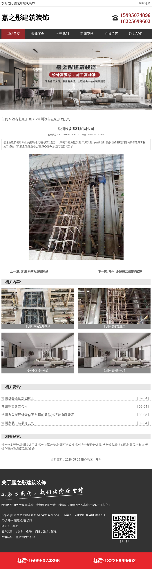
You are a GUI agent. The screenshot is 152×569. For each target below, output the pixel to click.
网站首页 (13, 34)
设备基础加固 (22, 119)
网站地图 (145, 3)
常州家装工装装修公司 (75, 423)
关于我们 (62, 34)
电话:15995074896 (38, 560)
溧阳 (29, 520)
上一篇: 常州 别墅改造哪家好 (29, 271)
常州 (11, 520)
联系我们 (135, 34)
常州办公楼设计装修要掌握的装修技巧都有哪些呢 (75, 415)
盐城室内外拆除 (25, 537)
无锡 (4, 520)
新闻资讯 (86, 34)
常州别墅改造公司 (75, 406)
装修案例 (37, 34)
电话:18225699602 (114, 560)
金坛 (23, 520)
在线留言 (111, 34)
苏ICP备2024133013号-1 (90, 515)
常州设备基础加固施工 (75, 398)
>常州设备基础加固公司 (52, 119)
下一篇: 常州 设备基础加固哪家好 (120, 271)
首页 (4, 119)
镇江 (17, 520)
